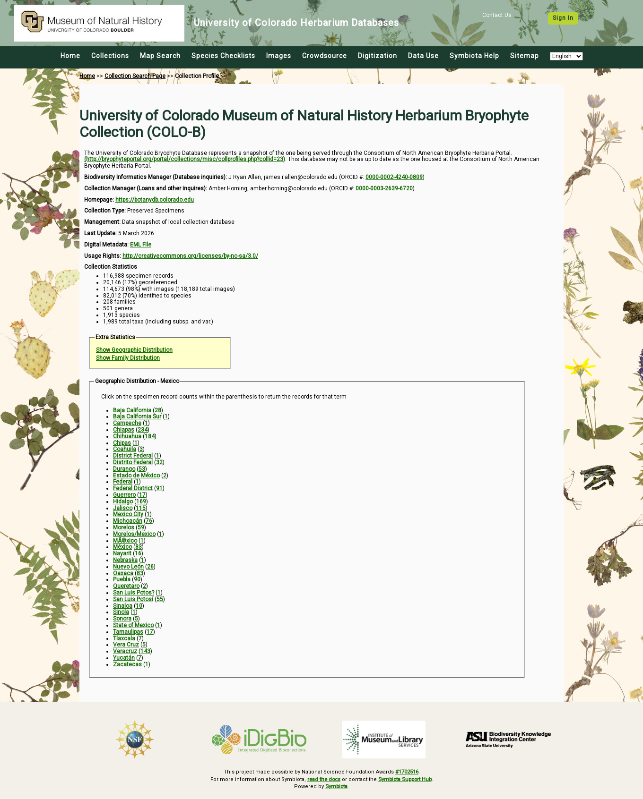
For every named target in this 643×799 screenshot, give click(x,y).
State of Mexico (133, 625)
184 (150, 436)
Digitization (377, 56)
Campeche (127, 423)
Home (70, 56)
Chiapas (123, 429)
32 (159, 462)
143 (145, 651)
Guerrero (124, 495)
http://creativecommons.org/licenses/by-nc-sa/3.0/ (190, 256)
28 (158, 410)
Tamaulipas (128, 632)
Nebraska (125, 560)
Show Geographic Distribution (134, 350)
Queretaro (126, 586)
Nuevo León (128, 566)
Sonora (122, 618)
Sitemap (524, 56)
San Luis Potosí (133, 599)
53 (142, 469)
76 (149, 521)
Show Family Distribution (128, 358)
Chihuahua (127, 436)
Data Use (423, 56)
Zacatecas (127, 664)
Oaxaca (123, 573)
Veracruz (125, 651)
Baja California (132, 410)
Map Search (160, 56)
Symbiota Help (474, 56)
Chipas (122, 443)
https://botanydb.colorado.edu (154, 199)
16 (138, 553)
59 (141, 527)
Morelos (123, 527)
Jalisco (122, 508)
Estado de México (136, 475)
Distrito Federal (133, 462)
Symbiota (336, 785)
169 (141, 501)
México (122, 547)
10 (139, 606)
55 (159, 599)
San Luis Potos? (133, 592)
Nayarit (122, 553)
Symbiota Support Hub (406, 778)
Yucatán (124, 657)
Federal (122, 481)
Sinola (121, 612)
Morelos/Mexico (134, 534)
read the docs (322, 778)
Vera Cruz (126, 644)
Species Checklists (223, 56)
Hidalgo (123, 501)
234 (143, 429)
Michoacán (127, 521)
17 (142, 495)
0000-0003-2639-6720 (384, 188)
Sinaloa (122, 606)
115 (141, 508)
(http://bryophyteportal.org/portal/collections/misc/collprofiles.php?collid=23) (184, 159)
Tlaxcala (124, 638)
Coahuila (124, 449)
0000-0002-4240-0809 (394, 177)
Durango (124, 469)
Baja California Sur (137, 416)
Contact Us (497, 15)
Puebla (121, 579)
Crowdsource (324, 56)
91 (159, 488)
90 (137, 579)
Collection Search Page (134, 76)
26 (150, 566)
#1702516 (406, 771)
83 (138, 547)
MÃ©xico (125, 540)
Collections (110, 56)
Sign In (563, 18)
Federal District (133, 488)
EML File (140, 244)
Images (278, 56)
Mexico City (128, 514)
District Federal (133, 455)
